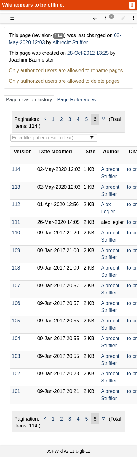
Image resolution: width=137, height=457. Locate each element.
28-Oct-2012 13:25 (88, 53)
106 (16, 303)
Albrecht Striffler (70, 42)
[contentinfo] (109, 18)
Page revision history (29, 99)
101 (16, 391)
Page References (76, 99)
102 (16, 373)
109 (16, 250)
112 (16, 204)
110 (16, 232)
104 (16, 338)
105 (16, 320)
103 (16, 356)
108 (16, 267)
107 (16, 285)
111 (16, 222)
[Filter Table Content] (53, 138)
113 (16, 187)
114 (16, 169)
